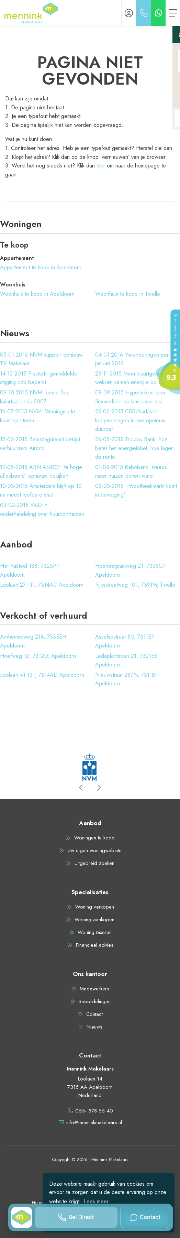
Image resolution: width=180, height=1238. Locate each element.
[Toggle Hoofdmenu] (173, 13)
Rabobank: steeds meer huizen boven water (131, 471)
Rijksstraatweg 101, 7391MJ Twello (135, 585)
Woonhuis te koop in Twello (127, 294)
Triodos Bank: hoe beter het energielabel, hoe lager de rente (134, 448)
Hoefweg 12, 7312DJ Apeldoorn (38, 656)
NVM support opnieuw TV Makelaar (41, 359)
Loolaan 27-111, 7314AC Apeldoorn (41, 585)
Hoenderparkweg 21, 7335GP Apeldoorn (131, 570)
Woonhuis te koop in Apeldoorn (37, 294)
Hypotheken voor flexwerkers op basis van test (130, 397)
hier (101, 166)
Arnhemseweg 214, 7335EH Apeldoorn (33, 641)
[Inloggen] (129, 13)
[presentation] (81, 788)
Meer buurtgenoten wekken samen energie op (131, 378)
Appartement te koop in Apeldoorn (40, 267)
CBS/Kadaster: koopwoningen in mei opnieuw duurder (130, 420)
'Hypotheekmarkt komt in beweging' (136, 490)
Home (38, 1202)
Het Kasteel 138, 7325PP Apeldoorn (30, 570)
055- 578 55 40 (94, 1111)
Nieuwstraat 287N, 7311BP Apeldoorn (127, 679)
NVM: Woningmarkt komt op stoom (37, 416)
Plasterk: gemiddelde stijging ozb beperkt (38, 378)
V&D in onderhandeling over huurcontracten (42, 509)
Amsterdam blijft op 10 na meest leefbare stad (41, 490)
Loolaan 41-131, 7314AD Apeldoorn (42, 675)
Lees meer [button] (96, 1201)
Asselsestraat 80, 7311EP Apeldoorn (125, 641)
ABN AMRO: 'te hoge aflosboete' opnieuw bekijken (41, 471)
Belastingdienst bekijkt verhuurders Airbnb (40, 443)
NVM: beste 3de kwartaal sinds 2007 (35, 397)
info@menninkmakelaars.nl (94, 1122)
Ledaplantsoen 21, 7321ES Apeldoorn (126, 660)
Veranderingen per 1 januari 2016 (134, 359)
